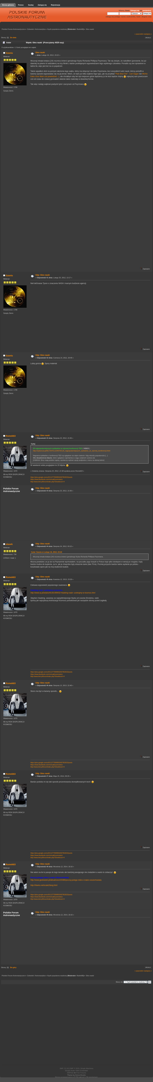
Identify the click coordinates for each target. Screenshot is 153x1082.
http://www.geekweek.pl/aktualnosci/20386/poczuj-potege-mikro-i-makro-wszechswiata (66, 880)
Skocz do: (119, 982)
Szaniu (9, 53)
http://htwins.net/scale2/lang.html (43, 885)
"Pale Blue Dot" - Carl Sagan (127, 74)
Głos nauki (40, 52)
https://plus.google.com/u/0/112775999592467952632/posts (51, 477)
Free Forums (81, 1073)
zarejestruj (146, 10)
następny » (148, 34)
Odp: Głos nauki (42, 275)
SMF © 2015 (74, 1068)
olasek (9, 544)
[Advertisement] (89, 516)
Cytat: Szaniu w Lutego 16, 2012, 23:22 (46, 552)
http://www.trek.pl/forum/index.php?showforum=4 (47, 482)
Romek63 (11, 436)
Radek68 (80, 29)
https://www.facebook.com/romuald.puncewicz (46, 479)
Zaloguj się (134, 10)
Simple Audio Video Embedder (76, 1070)
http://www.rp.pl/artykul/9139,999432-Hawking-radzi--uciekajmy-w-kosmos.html (62, 593)
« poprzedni (139, 34)
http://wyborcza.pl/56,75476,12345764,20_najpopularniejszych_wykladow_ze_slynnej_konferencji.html (71, 451)
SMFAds (70, 1073)
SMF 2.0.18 (64, 1068)
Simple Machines (86, 1068)
